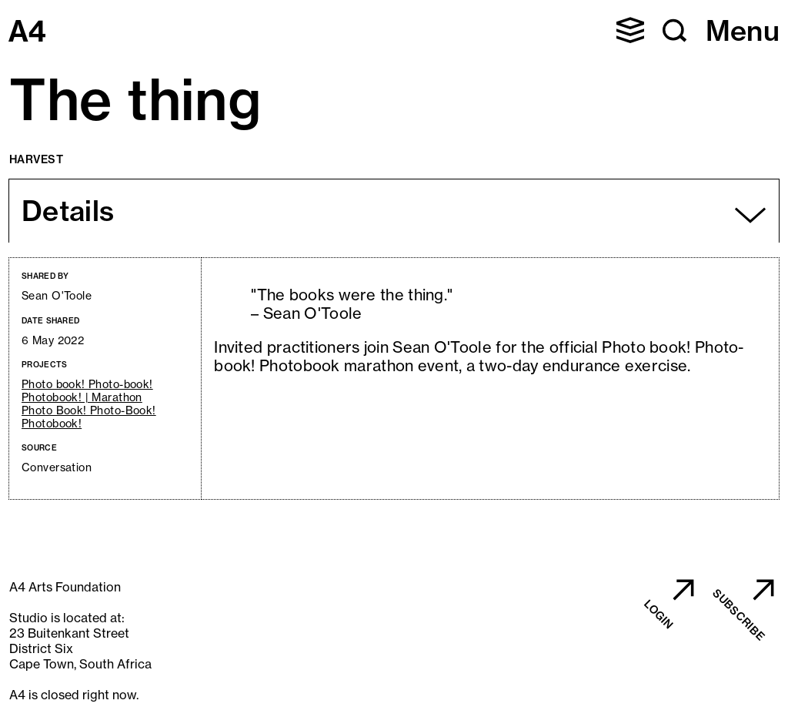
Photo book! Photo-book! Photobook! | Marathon (87, 391)
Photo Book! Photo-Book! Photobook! (89, 417)
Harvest (36, 159)
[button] (630, 30)
